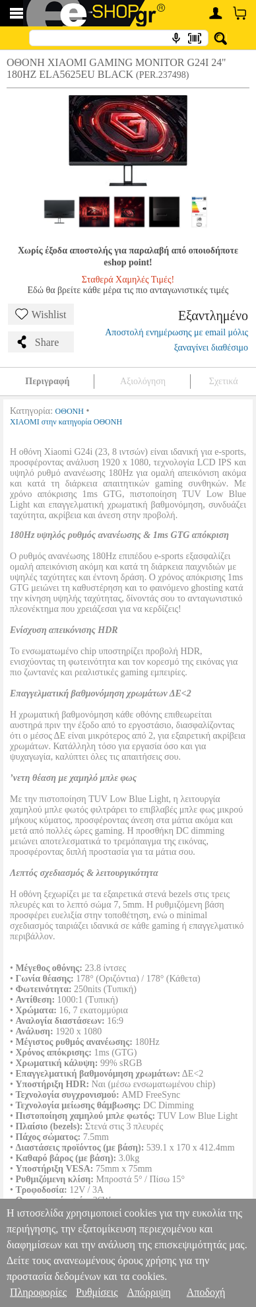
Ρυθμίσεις (96, 1292)
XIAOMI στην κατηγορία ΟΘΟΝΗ (66, 421)
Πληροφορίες (38, 1292)
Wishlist (41, 314)
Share (37, 342)
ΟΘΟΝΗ (69, 411)
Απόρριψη (148, 1292)
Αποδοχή (206, 1292)
